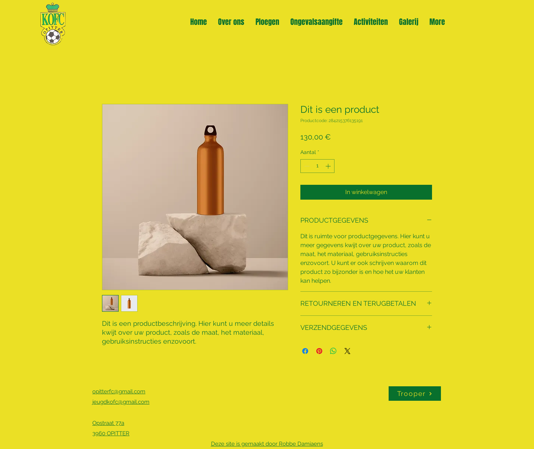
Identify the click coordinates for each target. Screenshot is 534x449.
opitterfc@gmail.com (118, 391)
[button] (267, 21)
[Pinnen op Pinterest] (319, 351)
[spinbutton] (317, 166)
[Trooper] (415, 393)
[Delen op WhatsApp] (333, 351)
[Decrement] (306, 166)
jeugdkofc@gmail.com (120, 402)
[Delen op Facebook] (305, 351)
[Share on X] (347, 351)
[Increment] (328, 166)
